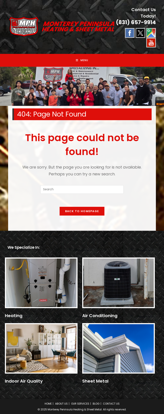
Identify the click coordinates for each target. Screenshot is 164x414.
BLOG (96, 403)
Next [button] (159, 86)
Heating (13, 316)
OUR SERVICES (80, 403)
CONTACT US (111, 403)
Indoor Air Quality (24, 381)
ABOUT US (61, 403)
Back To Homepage (82, 211)
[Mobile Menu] (82, 60)
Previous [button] (5, 86)
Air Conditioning (99, 316)
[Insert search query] (82, 189)
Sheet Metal (95, 381)
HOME (48, 403)
